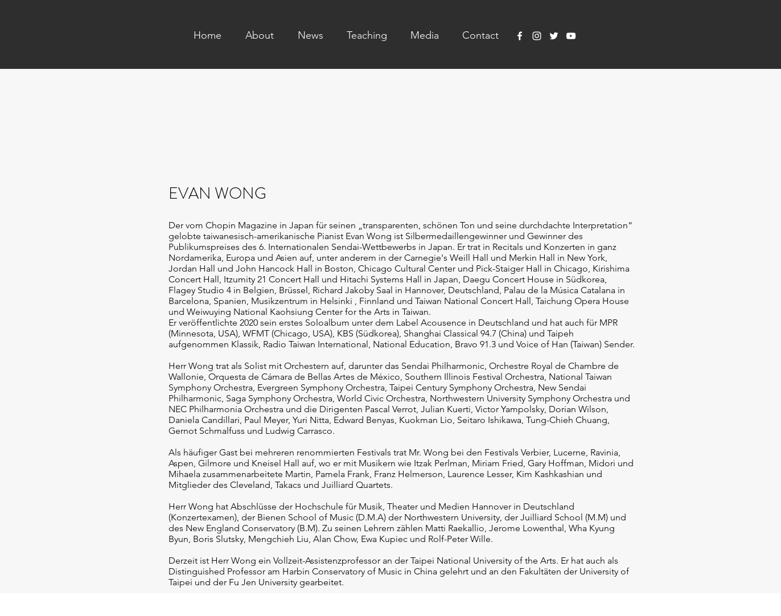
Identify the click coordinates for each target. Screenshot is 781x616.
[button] (253, 35)
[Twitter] (554, 36)
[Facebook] (519, 36)
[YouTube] (571, 36)
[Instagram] (536, 36)
